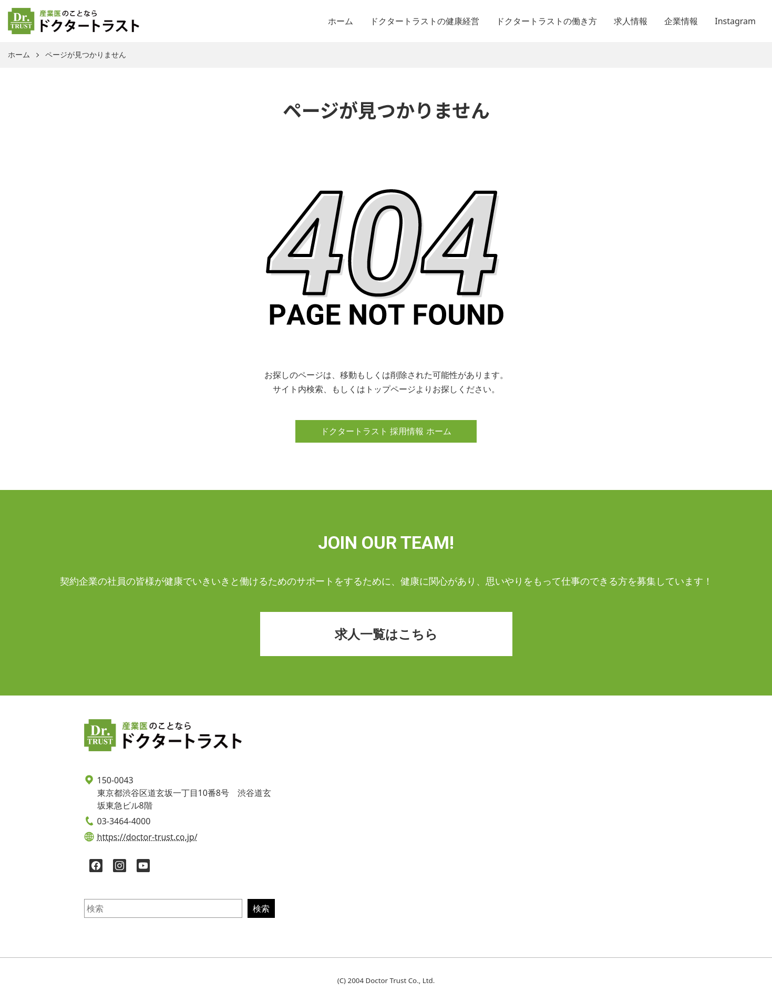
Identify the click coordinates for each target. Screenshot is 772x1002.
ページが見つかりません (85, 54)
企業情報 (681, 21)
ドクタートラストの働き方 (546, 21)
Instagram (735, 21)
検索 (261, 908)
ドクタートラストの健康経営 (424, 21)
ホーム (340, 21)
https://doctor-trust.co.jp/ (147, 837)
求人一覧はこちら (386, 633)
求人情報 (630, 21)
